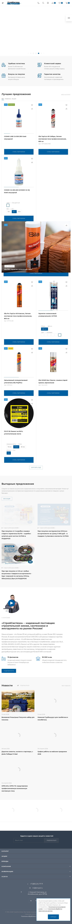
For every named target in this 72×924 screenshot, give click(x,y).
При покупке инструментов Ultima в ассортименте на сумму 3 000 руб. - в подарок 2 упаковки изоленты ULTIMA (53, 532)
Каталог (5, 851)
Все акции (6, 497)
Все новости (66, 684)
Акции (4, 856)
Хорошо (53, 917)
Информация (7, 871)
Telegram (36, 901)
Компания (6, 866)
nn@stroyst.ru (37, 888)
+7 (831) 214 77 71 (36, 884)
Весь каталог (65, 94)
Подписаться (51, 840)
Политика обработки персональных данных (36, 916)
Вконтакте (31, 901)
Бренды (5, 861)
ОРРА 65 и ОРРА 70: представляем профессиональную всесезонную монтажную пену (15, 787)
